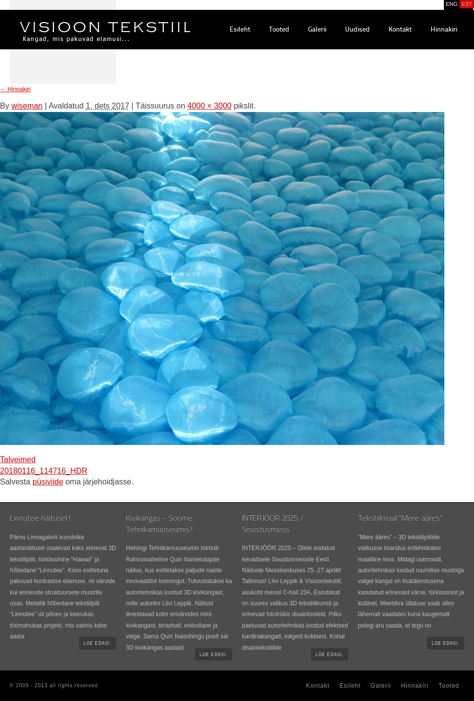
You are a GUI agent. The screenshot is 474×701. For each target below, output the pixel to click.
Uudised (357, 30)
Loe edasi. (97, 643)
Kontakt (400, 30)
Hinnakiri (444, 30)
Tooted (279, 30)
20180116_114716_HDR (43, 471)
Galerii (317, 30)
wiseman (26, 106)
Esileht (240, 30)
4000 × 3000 (210, 106)
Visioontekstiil (83, 20)
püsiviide (48, 482)
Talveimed (18, 459)
